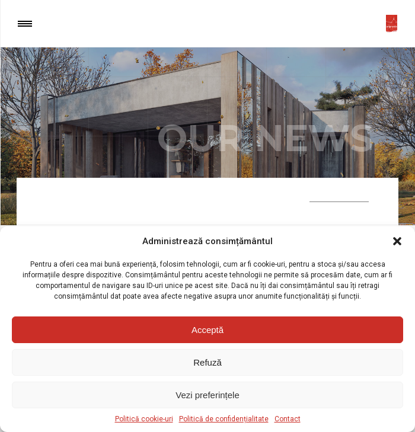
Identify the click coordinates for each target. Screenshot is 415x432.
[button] (397, 241)
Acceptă (207, 330)
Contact (287, 419)
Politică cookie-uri (144, 419)
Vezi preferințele (207, 395)
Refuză (207, 362)
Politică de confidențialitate (224, 419)
